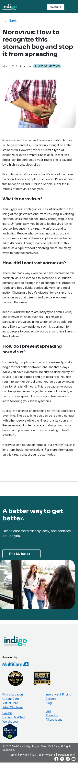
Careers (51, 698)
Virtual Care (10, 703)
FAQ (48, 711)
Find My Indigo (19, 553)
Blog (49, 703)
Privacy (24, 754)
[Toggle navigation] (72, 7)
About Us (52, 715)
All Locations (54, 719)
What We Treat (12, 707)
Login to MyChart (13, 717)
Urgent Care (10, 698)
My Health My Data (43, 754)
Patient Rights (66, 754)
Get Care (55, 7)
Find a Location (12, 694)
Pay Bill (7, 713)
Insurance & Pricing (58, 694)
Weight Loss (10, 721)
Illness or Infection (47, 66)
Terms (13, 754)
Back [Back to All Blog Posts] (12, 20)
